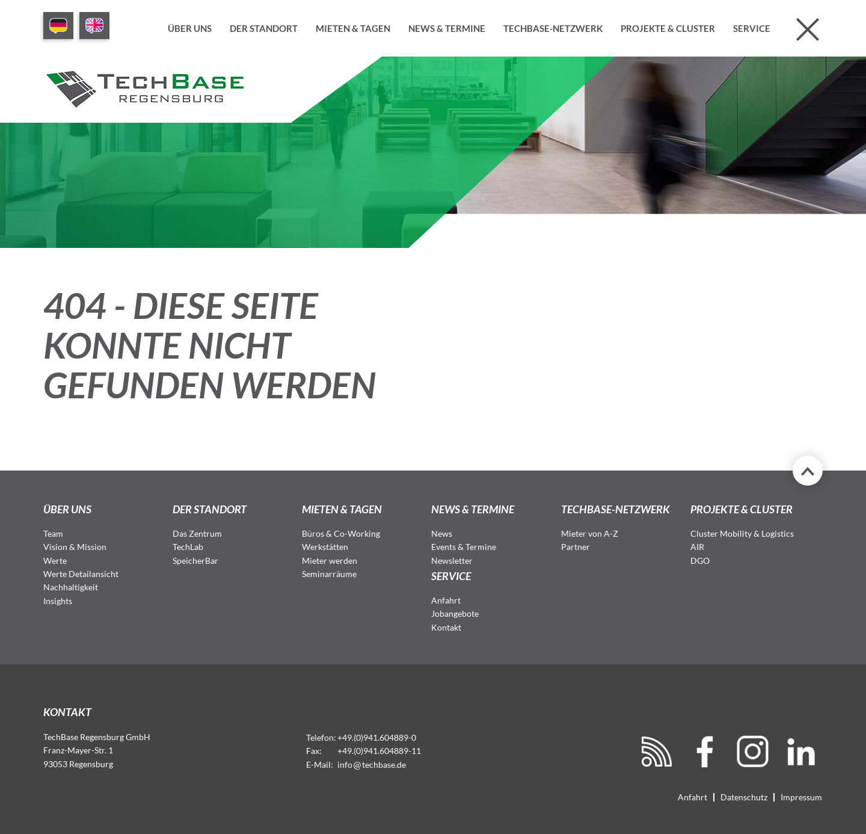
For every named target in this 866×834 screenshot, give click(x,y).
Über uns (190, 28)
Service (751, 28)
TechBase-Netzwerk (553, 28)
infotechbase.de (371, 764)
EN (94, 25)
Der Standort (264, 28)
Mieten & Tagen (353, 28)
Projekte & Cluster (668, 28)
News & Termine (446, 28)
